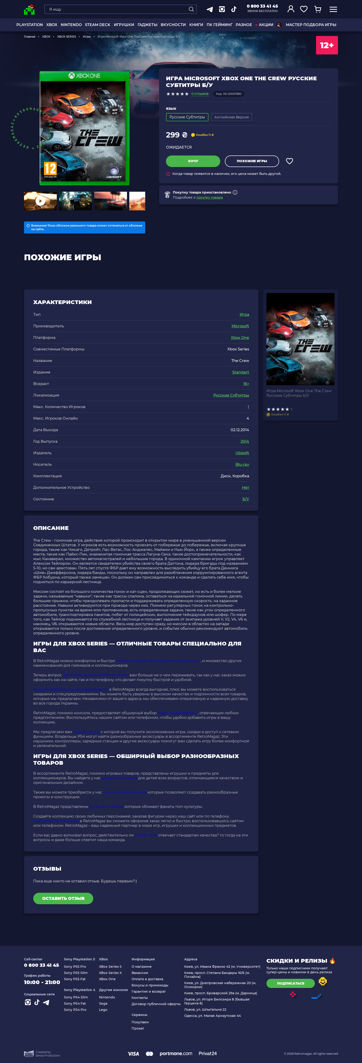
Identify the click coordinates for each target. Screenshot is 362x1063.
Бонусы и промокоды (152, 985)
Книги (196, 25)
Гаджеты (147, 25)
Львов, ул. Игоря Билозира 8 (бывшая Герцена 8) (218, 1001)
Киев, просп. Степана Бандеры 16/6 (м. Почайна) (218, 975)
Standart (240, 372)
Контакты (142, 998)
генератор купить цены (56, 821)
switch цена (146, 835)
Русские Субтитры (231, 395)
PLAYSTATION (29, 25)
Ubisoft (242, 453)
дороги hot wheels (119, 778)
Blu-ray (242, 464)
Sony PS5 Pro (80, 967)
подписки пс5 (86, 732)
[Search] (191, 9)
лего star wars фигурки (125, 792)
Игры (87, 36)
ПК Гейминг (219, 25)
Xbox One (240, 337)
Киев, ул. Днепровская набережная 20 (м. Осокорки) (221, 985)
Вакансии (142, 973)
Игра (244, 314)
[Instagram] (28, 1005)
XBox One (111, 979)
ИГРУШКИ (124, 25)
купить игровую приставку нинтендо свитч (158, 661)
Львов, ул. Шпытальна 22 (206, 1010)
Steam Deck (97, 25)
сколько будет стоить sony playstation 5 (70, 689)
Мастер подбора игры (306, 25)
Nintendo (111, 997)
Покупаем (142, 1022)
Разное (244, 25)
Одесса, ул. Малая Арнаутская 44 (213, 1016)
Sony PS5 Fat (79, 979)
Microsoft (240, 326)
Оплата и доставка (150, 979)
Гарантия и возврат (151, 992)
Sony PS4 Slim (81, 997)
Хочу (193, 161)
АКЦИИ (264, 25)
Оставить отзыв (63, 898)
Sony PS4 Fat (80, 1004)
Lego (107, 1010)
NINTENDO (71, 25)
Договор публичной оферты (158, 1004)
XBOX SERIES (66, 36)
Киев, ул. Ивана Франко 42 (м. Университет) (223, 967)
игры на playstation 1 (177, 713)
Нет (245, 487)
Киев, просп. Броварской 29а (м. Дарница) (221, 993)
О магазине (144, 967)
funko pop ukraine (106, 806)
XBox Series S (114, 967)
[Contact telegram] (47, 1005)
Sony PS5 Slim (81, 973)
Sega (107, 1004)
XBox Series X (114, 973)
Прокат (140, 1028)
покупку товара (209, 197)
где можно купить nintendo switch (96, 675)
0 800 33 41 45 (262, 6)
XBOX (51, 25)
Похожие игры (252, 161)
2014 (245, 441)
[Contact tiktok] (37, 1005)
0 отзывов (200, 94)
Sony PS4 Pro (80, 1010)
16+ (246, 384)
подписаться (290, 983)
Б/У (245, 499)
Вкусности (173, 25)
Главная (29, 36)
